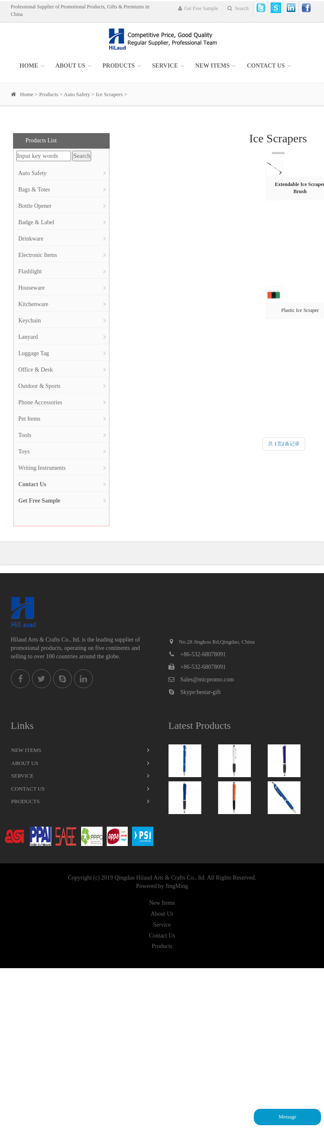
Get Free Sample (198, 8)
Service (22, 776)
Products (119, 66)
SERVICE (165, 66)
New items (212, 66)
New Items (26, 750)
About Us (70, 66)
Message (287, 1117)
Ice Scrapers (109, 94)
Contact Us (265, 66)
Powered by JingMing (162, 886)
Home (29, 66)
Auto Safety (77, 94)
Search (238, 8)
